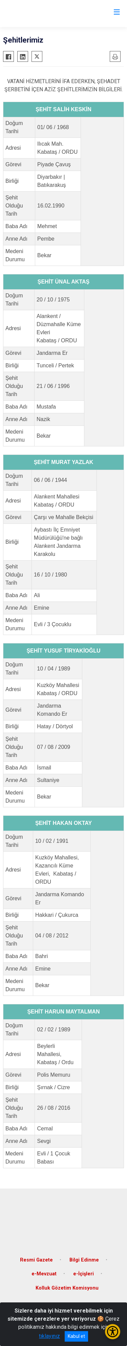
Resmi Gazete (36, 1260)
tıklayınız (49, 1336)
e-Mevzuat (44, 1274)
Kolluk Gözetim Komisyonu (67, 1288)
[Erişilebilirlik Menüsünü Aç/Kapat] (112, 1331)
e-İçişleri (83, 1274)
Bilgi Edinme (84, 1260)
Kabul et (76, 1336)
